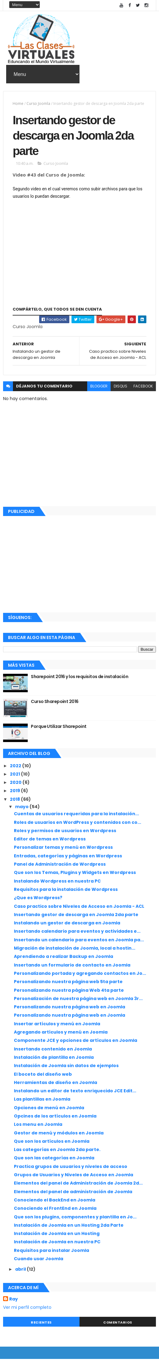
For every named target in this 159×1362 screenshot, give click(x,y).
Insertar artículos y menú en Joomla (57, 1026)
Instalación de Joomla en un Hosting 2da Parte (69, 1228)
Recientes (41, 1325)
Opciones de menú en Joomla (49, 1110)
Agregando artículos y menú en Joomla (61, 1035)
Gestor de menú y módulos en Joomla (59, 1136)
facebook (143, 389)
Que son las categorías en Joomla (54, 1161)
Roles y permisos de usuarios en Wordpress (65, 834)
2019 (15, 794)
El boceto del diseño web (43, 1077)
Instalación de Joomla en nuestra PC (57, 1245)
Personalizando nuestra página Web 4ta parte (69, 993)
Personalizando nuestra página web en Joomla (69, 1010)
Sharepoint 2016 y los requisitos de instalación (79, 680)
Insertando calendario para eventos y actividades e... (77, 934)
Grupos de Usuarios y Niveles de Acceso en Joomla (73, 1178)
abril (21, 1272)
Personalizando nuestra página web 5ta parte (68, 985)
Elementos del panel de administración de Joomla (73, 1194)
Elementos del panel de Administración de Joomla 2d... (78, 1186)
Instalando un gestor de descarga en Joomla (67, 926)
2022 (16, 768)
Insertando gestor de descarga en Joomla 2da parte (76, 918)
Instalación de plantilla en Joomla (54, 1060)
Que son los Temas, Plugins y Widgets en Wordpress (75, 875)
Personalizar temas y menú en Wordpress (63, 850)
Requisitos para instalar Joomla (51, 1253)
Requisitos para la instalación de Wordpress (66, 892)
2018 (15, 802)
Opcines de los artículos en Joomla (55, 1119)
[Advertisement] (79, 566)
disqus (120, 389)
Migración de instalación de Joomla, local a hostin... (74, 951)
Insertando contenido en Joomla (53, 1052)
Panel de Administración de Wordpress (60, 867)
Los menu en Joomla (38, 1127)
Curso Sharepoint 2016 (54, 704)
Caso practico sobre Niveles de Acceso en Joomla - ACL (79, 909)
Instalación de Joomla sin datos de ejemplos (66, 1069)
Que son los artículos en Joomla (51, 1144)
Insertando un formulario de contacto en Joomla (72, 968)
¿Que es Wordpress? (38, 901)
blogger (99, 389)
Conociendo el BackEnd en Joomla (54, 1203)
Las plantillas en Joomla (42, 1102)
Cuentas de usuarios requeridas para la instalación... (76, 817)
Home (18, 103)
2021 (15, 777)
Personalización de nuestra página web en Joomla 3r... (78, 1002)
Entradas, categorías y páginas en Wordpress (68, 859)
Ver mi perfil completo (27, 1310)
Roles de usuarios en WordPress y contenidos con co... (77, 825)
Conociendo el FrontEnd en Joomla (55, 1211)
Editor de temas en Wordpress (50, 842)
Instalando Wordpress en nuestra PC (57, 884)
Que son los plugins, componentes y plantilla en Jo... (75, 1220)
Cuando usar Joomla (38, 1262)
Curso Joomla (38, 103)
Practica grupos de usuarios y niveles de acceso (70, 1169)
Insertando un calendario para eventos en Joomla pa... (79, 942)
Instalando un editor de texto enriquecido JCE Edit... (75, 1094)
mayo (22, 809)
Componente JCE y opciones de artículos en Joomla (75, 1043)
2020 (16, 785)
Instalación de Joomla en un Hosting (57, 1236)
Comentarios (117, 1325)
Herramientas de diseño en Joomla (55, 1085)
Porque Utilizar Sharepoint (58, 729)
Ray (13, 1302)
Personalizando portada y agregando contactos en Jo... (80, 976)
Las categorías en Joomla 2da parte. (57, 1153)
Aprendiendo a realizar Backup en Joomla (63, 959)
